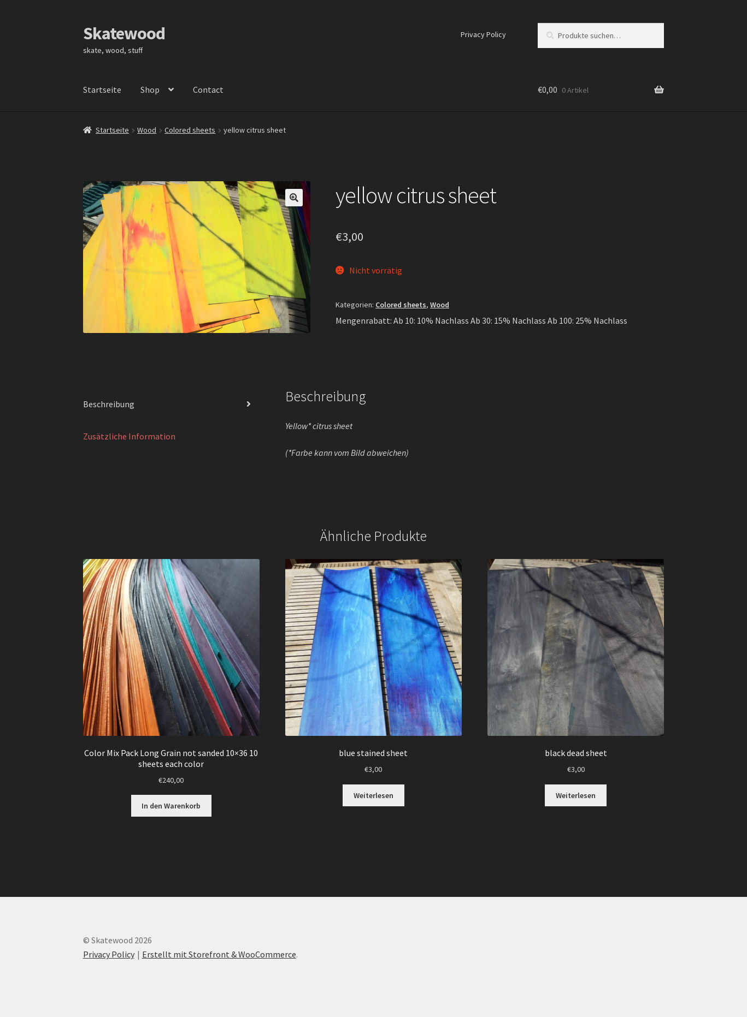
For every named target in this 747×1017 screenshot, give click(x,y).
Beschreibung (108, 404)
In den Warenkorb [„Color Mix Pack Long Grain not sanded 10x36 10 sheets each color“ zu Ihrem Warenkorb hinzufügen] (171, 806)
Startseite (102, 89)
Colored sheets (189, 130)
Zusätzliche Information (129, 436)
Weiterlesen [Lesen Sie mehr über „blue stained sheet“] (373, 795)
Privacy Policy (483, 34)
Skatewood (124, 33)
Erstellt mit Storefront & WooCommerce (219, 954)
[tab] (171, 405)
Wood (146, 130)
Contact (208, 89)
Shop (150, 89)
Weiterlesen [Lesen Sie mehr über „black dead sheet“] (576, 795)
